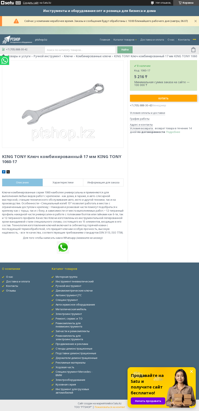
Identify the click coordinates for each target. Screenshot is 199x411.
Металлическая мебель (71, 309)
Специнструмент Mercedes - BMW (74, 373)
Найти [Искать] (125, 49)
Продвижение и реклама (72, 344)
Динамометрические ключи (74, 290)
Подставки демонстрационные (76, 353)
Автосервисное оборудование (75, 304)
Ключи (68, 56)
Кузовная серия (66, 384)
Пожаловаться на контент (110, 407)
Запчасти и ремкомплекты (73, 331)
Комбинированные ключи (93, 56)
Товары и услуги (19, 56)
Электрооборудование (70, 380)
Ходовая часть (65, 367)
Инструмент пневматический (75, 281)
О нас (171, 39)
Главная (105, 39)
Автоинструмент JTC (69, 295)
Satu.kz (117, 403)
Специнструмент (67, 300)
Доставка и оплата (152, 39)
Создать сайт (31, 2)
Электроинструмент (69, 314)
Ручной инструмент (47, 56)
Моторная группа (66, 277)
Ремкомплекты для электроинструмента (69, 337)
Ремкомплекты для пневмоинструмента (69, 324)
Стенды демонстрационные (74, 348)
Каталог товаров (124, 39)
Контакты (184, 39)
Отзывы (11, 290)
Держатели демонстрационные (76, 358)
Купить (163, 98)
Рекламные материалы (70, 362)
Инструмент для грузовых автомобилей (72, 390)
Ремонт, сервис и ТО (69, 318)
